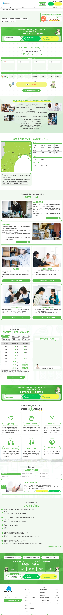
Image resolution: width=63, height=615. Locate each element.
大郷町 (49, 152)
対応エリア (44, 7)
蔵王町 (42, 165)
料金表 (23, 7)
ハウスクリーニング (44, 600)
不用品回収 (42, 595)
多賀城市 (57, 147)
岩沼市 (34, 150)
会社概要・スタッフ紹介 (30, 597)
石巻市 (34, 159)
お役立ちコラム (28, 611)
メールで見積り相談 (42, 491)
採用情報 (26, 600)
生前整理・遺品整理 (44, 597)
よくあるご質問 (28, 603)
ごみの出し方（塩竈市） (53, 546)
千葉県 (56, 592)
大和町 (42, 152)
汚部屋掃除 (42, 592)
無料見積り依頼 (57, 3)
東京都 (56, 589)
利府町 (34, 152)
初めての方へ (12, 7)
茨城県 (56, 600)
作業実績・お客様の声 (57, 7)
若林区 (49, 145)
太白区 (56, 145)
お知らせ (26, 605)
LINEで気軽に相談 (51, 491)
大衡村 (56, 152)
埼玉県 (56, 595)
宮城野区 (43, 145)
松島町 (49, 150)
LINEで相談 (50, 3)
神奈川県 (57, 597)
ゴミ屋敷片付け (43, 589)
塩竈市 (42, 147)
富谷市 (42, 150)
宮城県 (56, 603)
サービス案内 (33, 7)
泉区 (34, 147)
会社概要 (60, 1)
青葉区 (34, 145)
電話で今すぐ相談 (26, 491)
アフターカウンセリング (45, 603)
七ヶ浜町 (57, 150)
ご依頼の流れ (27, 592)
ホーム (2, 7)
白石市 (34, 165)
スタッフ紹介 (54, 1)
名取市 (49, 147)
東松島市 (43, 159)
